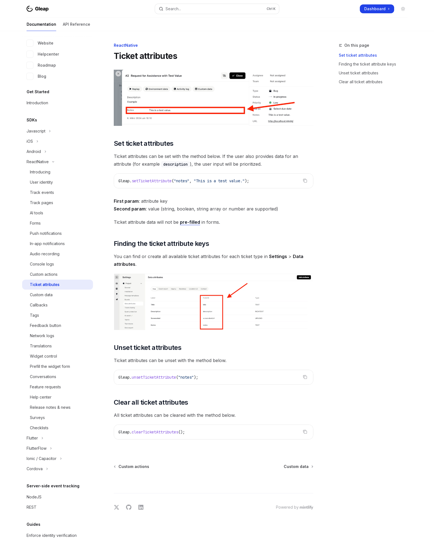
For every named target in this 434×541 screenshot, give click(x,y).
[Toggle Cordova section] (57, 469)
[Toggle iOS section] (57, 141)
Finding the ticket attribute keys (367, 64)
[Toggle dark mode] (403, 8)
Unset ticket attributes (358, 73)
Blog (36, 76)
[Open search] (217, 9)
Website (40, 43)
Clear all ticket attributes (361, 81)
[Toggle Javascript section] (57, 131)
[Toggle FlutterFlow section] (57, 448)
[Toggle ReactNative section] (57, 162)
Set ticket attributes (358, 55)
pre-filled (190, 222)
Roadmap (41, 65)
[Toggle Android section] (57, 152)
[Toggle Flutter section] (57, 438)
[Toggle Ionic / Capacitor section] (57, 459)
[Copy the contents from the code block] (305, 180)
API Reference (76, 26)
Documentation (41, 26)
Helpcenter (43, 54)
